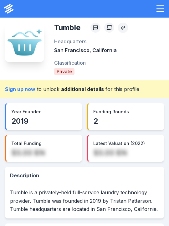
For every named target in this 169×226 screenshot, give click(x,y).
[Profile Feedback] (95, 28)
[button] (160, 9)
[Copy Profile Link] (123, 28)
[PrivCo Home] (9, 9)
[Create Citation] (109, 28)
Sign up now (20, 89)
